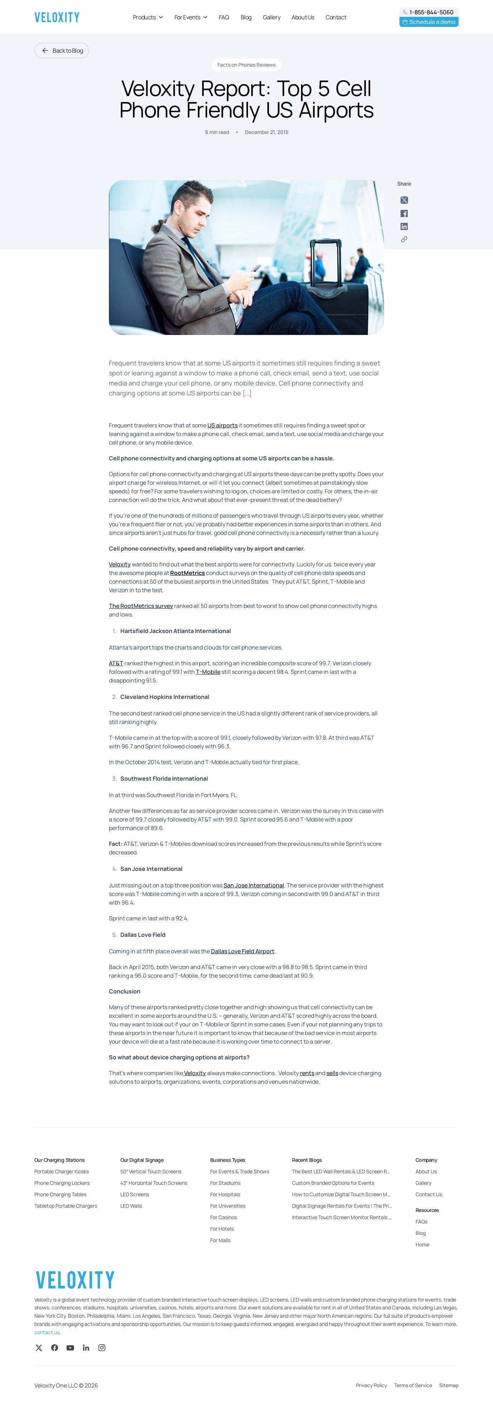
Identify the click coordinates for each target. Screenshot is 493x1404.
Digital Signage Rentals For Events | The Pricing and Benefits (360, 1205)
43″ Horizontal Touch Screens (153, 1182)
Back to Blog (62, 50)
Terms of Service (413, 1385)
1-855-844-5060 (428, 12)
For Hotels (222, 1228)
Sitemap (449, 1385)
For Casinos (223, 1217)
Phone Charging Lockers (62, 1182)
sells (332, 1073)
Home (422, 1244)
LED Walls (131, 1205)
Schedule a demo (429, 22)
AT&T (116, 663)
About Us (303, 17)
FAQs (421, 1221)
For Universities (227, 1205)
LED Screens (134, 1194)
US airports (222, 425)
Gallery (271, 17)
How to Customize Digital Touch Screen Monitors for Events (360, 1194)
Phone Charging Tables (60, 1194)
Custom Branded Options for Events (333, 1182)
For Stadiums (225, 1182)
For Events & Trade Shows (239, 1171)
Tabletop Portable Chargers (65, 1205)
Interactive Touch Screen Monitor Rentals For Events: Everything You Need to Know (387, 1217)
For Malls (220, 1240)
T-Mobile (208, 672)
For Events (190, 17)
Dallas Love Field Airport (242, 951)
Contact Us (429, 1194)
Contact (336, 17)
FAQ (224, 17)
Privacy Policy (371, 1385)
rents (307, 1073)
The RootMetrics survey (141, 606)
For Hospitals (225, 1194)
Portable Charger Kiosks (61, 1171)
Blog (246, 17)
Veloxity (120, 564)
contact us (46, 1332)
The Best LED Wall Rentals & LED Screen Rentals (346, 1171)
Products (148, 17)
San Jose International (254, 885)
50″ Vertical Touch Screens (151, 1171)
